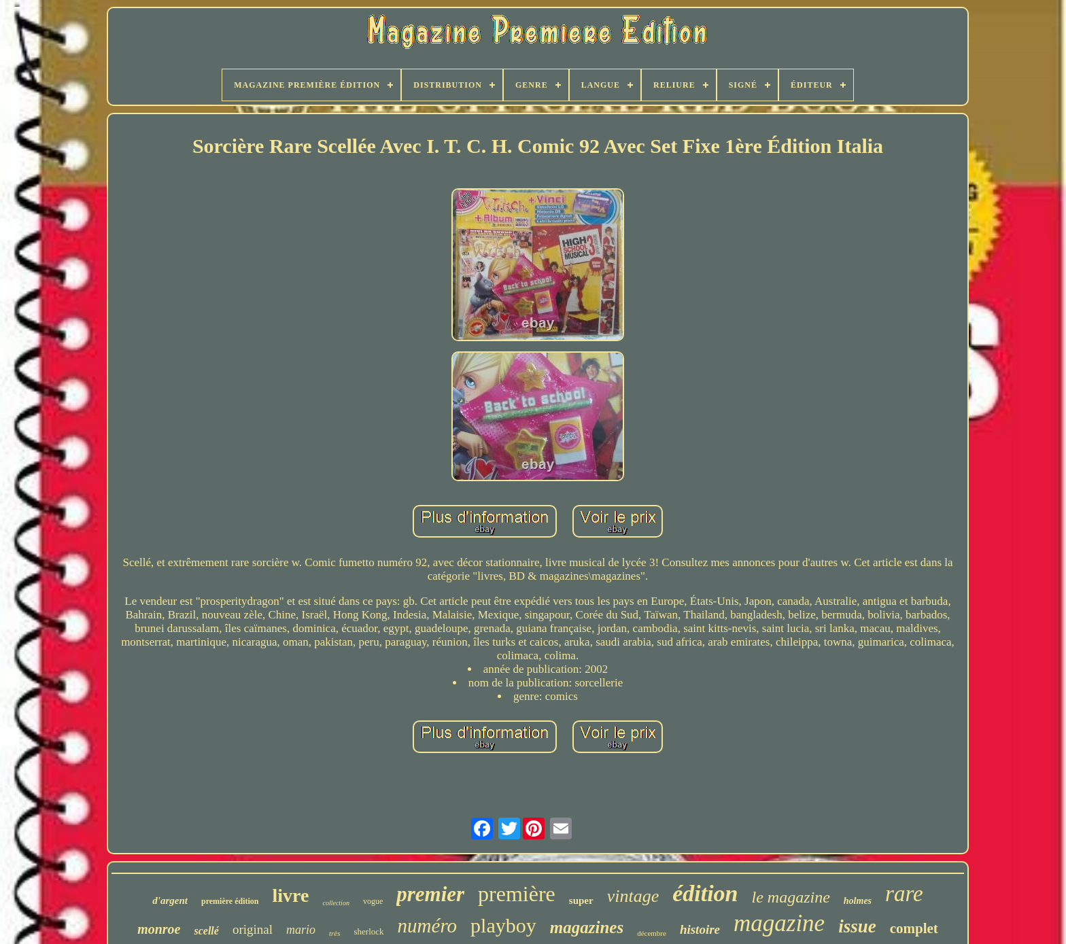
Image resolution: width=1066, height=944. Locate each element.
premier (430, 894)
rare (904, 893)
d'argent (170, 900)
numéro (428, 926)
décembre (651, 933)
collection (335, 903)
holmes (858, 901)
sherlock (369, 931)
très (335, 933)
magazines (586, 927)
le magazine (791, 897)
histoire (700, 929)
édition (705, 893)
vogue (373, 901)
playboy (503, 925)
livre (291, 895)
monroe (158, 929)
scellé (206, 931)
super (581, 900)
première (516, 893)
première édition (230, 901)
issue (857, 926)
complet (914, 928)
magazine (779, 923)
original (253, 929)
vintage (633, 896)
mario (300, 930)
